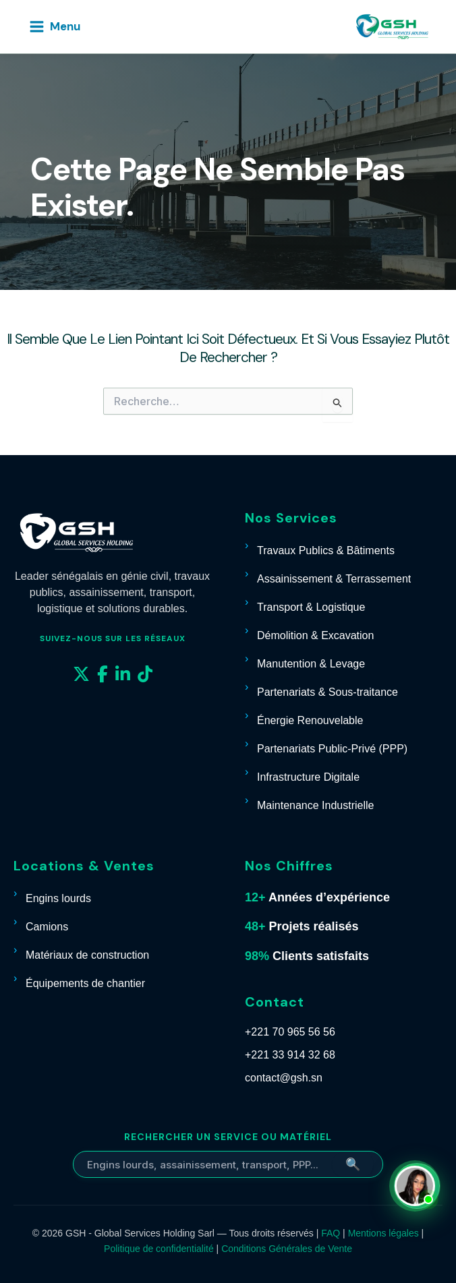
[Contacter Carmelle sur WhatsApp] (417, 1186)
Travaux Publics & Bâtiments (326, 550)
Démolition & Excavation (315, 635)
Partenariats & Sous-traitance (327, 692)
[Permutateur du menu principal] (54, 26)
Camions (47, 926)
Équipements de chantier (85, 983)
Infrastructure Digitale (308, 777)
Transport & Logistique (311, 607)
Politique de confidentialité (159, 1248)
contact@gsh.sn (283, 1077)
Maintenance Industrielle (315, 805)
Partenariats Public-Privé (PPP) (332, 748)
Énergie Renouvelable (310, 720)
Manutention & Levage (311, 663)
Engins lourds (58, 898)
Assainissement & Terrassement (334, 579)
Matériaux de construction (87, 955)
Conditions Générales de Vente (286, 1248)
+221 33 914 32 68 (290, 1055)
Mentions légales (383, 1233)
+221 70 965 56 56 (290, 1032)
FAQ (330, 1233)
